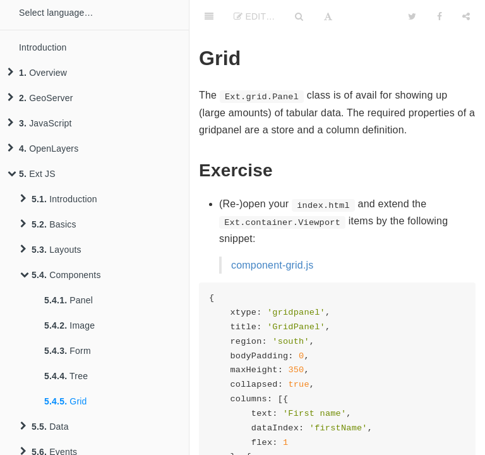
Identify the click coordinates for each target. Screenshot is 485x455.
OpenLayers (43, 148)
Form (67, 351)
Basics (48, 224)
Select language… (56, 13)
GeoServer (40, 98)
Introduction (43, 47)
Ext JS (32, 174)
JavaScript (40, 123)
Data (44, 427)
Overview (37, 73)
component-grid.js (272, 265)
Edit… (254, 16)
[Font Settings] (328, 16)
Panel (68, 300)
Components (60, 275)
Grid (65, 401)
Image (69, 325)
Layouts (50, 250)
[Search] (299, 16)
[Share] (466, 16)
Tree (66, 376)
